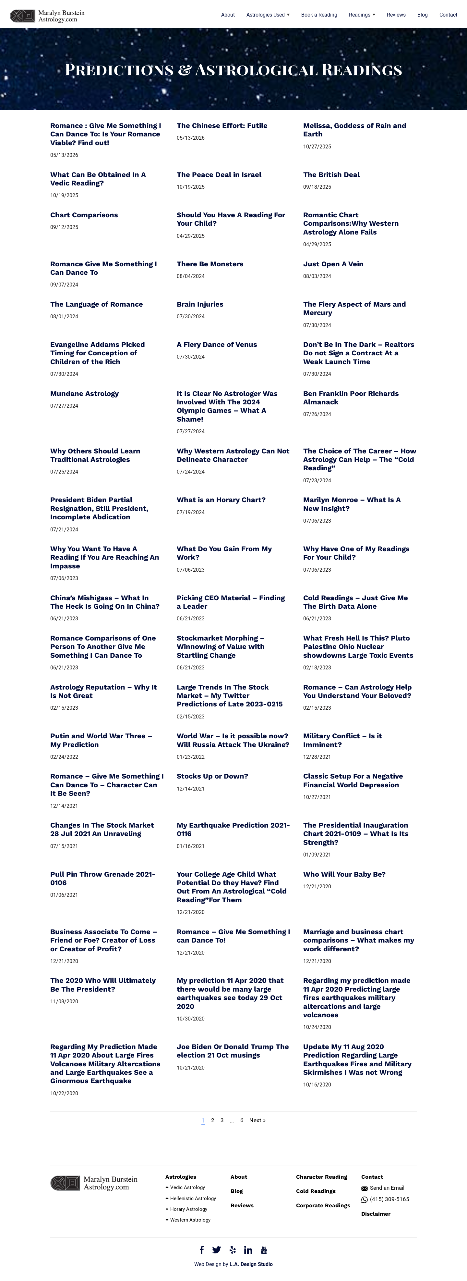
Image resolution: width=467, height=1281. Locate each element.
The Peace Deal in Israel (219, 175)
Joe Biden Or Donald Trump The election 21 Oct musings (233, 1051)
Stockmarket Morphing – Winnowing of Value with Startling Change (221, 646)
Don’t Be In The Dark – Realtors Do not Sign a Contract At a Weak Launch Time (358, 353)
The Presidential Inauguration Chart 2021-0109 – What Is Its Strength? (356, 833)
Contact (448, 15)
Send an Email (387, 1188)
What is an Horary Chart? (221, 500)
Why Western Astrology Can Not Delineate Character (233, 455)
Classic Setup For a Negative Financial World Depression (353, 780)
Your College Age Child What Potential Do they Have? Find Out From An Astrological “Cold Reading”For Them (232, 887)
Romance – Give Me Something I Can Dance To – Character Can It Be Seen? (107, 784)
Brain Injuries (200, 304)
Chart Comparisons (84, 215)
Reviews (396, 15)
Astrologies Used (268, 15)
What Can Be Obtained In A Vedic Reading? (98, 179)
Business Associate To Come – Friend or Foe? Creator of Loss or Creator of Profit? (103, 940)
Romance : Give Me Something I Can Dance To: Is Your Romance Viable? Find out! (105, 134)
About (228, 15)
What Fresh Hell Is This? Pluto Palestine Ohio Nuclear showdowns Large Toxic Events (358, 646)
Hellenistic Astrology (193, 1198)
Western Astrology (190, 1220)
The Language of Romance (96, 304)
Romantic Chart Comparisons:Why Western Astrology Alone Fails (351, 223)
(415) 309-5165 (389, 1199)
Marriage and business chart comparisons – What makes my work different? (358, 940)
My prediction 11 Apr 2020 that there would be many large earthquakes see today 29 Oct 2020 (230, 993)
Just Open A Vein (333, 264)
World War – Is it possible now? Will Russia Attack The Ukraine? (233, 740)
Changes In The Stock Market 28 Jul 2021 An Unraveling (102, 829)
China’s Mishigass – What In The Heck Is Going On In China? (105, 602)
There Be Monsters (210, 264)
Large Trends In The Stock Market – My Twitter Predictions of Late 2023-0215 (230, 695)
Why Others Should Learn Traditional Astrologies (95, 455)
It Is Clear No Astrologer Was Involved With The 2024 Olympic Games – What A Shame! (227, 406)
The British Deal (331, 175)
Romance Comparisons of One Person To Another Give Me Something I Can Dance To (103, 646)
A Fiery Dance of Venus (217, 344)
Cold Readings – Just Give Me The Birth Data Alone (355, 602)
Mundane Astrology (84, 393)
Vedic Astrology (187, 1187)
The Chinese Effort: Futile (222, 125)
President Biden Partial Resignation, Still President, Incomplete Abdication (99, 508)
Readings (362, 15)
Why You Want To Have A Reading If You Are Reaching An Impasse (104, 557)
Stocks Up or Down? (212, 776)
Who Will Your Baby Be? (344, 874)
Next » (258, 1120)
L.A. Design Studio (251, 1264)
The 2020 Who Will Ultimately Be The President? (103, 984)
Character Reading (321, 1176)
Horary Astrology (188, 1209)
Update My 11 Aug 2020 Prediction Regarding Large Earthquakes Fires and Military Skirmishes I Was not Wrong (357, 1059)
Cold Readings (316, 1191)
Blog (422, 15)
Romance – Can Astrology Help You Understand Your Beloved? (357, 691)
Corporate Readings (323, 1205)
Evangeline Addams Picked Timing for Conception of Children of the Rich (97, 353)
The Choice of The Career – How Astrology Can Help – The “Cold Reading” (359, 459)
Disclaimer (375, 1214)
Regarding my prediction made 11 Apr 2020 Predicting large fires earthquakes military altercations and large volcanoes (357, 997)
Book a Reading (319, 15)
